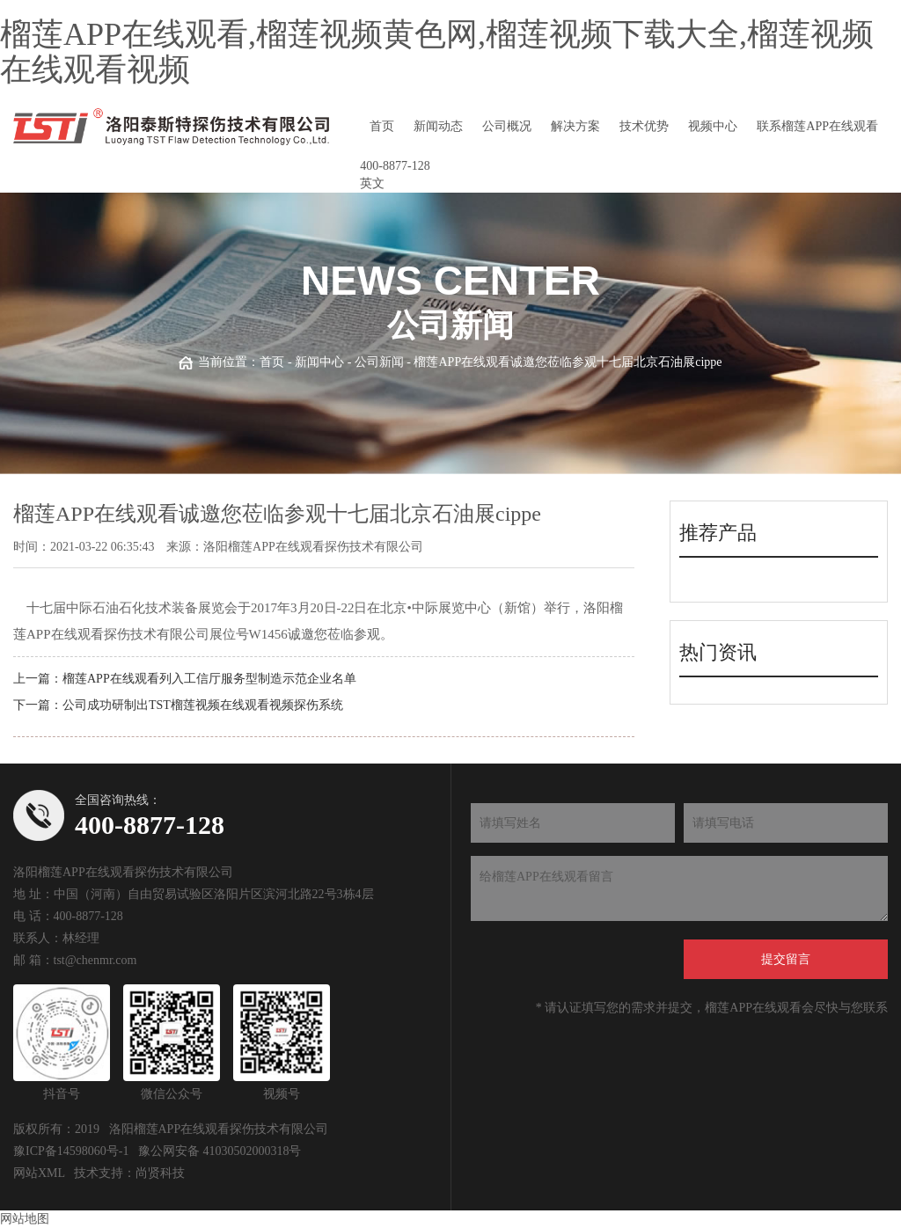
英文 (372, 183)
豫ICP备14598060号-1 (70, 1151)
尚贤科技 (160, 1173)
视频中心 (712, 126)
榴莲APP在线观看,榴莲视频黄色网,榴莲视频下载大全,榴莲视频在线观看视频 (437, 52)
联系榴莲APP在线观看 (817, 126)
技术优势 (644, 126)
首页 (382, 126)
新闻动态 (438, 126)
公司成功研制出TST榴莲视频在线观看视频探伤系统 (202, 705)
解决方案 (575, 126)
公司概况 (506, 126)
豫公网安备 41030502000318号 (220, 1151)
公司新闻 (379, 362)
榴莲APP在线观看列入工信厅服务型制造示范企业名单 (209, 678)
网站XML (39, 1173)
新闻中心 (319, 362)
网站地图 (24, 1218)
